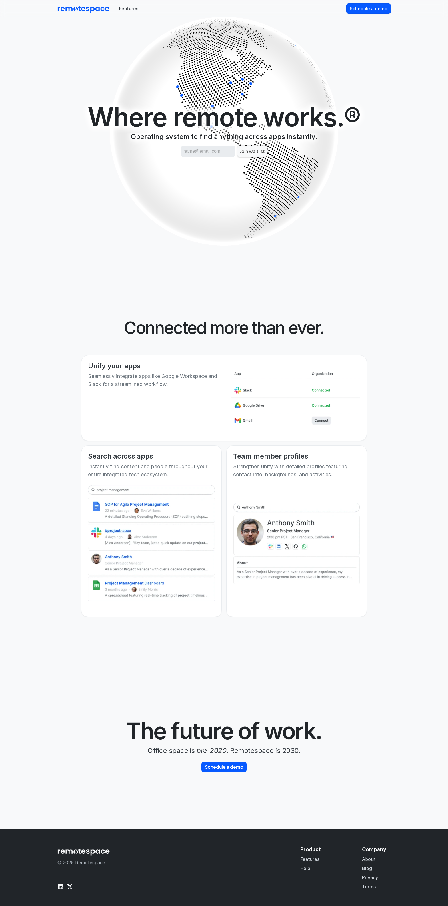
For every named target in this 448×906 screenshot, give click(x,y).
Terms (369, 886)
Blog (367, 868)
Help (305, 868)
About (369, 859)
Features (309, 859)
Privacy (370, 877)
